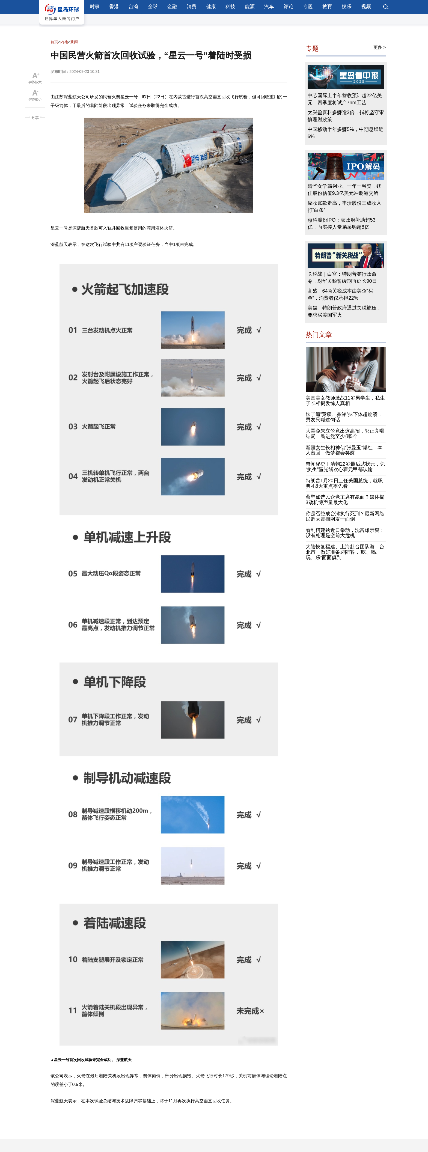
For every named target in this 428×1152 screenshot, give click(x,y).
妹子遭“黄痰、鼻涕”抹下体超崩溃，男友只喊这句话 (344, 417)
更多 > (379, 47)
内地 (64, 42)
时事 (95, 6)
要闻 (74, 42)
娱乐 (347, 6)
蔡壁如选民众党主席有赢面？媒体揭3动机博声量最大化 (345, 499)
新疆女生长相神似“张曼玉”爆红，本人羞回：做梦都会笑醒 (344, 450)
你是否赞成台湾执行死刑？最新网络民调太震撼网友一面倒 (345, 516)
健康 (211, 6)
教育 (327, 6)
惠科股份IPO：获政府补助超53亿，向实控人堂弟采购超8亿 (342, 223)
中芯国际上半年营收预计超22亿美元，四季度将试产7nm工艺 (345, 99)
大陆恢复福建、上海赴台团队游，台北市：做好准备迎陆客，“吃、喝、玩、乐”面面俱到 (345, 552)
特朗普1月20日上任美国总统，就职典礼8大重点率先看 (344, 483)
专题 (308, 6)
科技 (230, 6)
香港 (114, 6)
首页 (54, 42)
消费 (192, 6)
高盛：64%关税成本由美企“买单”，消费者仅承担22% (340, 294)
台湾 (133, 6)
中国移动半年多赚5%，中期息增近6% (346, 133)
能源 (250, 6)
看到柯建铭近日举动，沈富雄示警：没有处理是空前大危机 (345, 533)
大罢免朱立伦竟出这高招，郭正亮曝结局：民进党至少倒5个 (345, 433)
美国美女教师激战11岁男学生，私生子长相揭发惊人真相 (345, 400)
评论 (288, 6)
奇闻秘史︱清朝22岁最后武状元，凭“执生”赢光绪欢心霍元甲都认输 (345, 466)
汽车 (269, 6)
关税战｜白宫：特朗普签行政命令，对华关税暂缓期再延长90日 (342, 277)
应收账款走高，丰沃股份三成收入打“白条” (344, 206)
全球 (153, 6)
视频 (366, 6)
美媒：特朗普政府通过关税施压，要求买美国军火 (344, 311)
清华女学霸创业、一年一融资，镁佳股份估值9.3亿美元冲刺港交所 (344, 189)
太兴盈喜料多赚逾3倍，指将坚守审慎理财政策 (346, 116)
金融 (172, 6)
